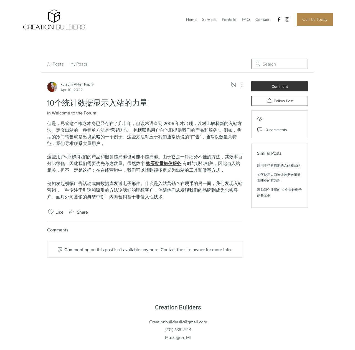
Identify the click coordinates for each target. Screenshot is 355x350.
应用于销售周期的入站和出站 (278, 166)
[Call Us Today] (315, 19)
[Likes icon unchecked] (50, 212)
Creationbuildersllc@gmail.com (178, 321)
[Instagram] (287, 19)
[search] (279, 64)
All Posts (55, 63)
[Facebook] (279, 19)
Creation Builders (178, 307)
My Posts (78, 63)
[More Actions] (239, 84)
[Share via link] (78, 212)
